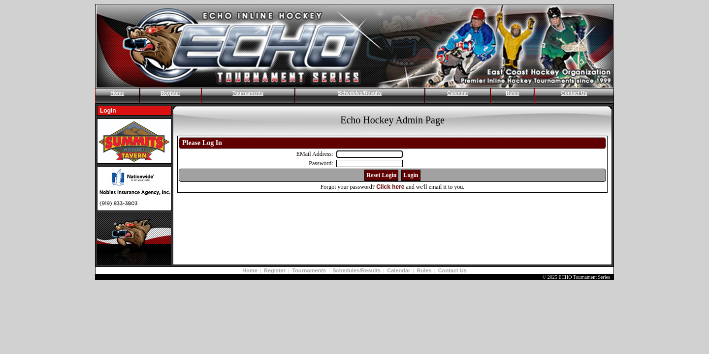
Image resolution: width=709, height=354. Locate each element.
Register (170, 93)
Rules (512, 93)
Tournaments (247, 93)
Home (117, 93)
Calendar (457, 93)
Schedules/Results (360, 93)
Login (108, 110)
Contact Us (574, 93)
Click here (390, 186)
